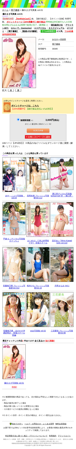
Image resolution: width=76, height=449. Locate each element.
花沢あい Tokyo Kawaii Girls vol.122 (62, 241)
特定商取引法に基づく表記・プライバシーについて (26, 436)
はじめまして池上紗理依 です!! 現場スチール (38, 241)
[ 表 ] (11, 90)
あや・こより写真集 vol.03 (15, 197)
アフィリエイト (64, 436)
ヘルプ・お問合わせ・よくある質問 (39, 424)
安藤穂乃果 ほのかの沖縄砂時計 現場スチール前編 (14, 333)
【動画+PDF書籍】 (29, 31)
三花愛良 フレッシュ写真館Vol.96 (62, 332)
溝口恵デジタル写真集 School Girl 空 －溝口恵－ (62, 195)
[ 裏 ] (18, 90)
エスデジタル (40, 28)
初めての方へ (16, 424)
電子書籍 (15, 10)
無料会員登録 (60, 424)
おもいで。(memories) (21, 28)
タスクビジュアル (56, 28)
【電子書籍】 (13, 31)
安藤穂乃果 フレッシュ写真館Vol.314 (14, 287)
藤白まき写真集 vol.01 (14, 383)
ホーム (5, 10)
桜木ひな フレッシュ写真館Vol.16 (38, 287)
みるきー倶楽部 (59, 39)
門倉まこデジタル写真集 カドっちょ (14, 240)
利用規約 (52, 436)
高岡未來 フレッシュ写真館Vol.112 (38, 197)
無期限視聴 (26, 120)
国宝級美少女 (57, 25)
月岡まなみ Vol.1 (61, 286)
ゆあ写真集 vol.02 (38, 331)
